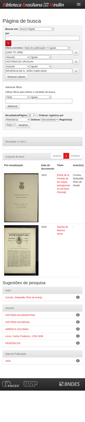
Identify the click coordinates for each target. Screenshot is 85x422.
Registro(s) (65, 119)
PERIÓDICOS (12, 343)
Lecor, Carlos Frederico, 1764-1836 (24, 336)
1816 (8, 361)
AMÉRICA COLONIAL (17, 329)
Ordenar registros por (51, 115)
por (7, 33)
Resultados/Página (16, 115)
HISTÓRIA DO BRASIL (17, 322)
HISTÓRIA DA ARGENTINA (20, 315)
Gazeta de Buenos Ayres (62, 230)
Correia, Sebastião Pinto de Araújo (23, 297)
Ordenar (35, 119)
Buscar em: (11, 29)
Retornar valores (16, 77)
